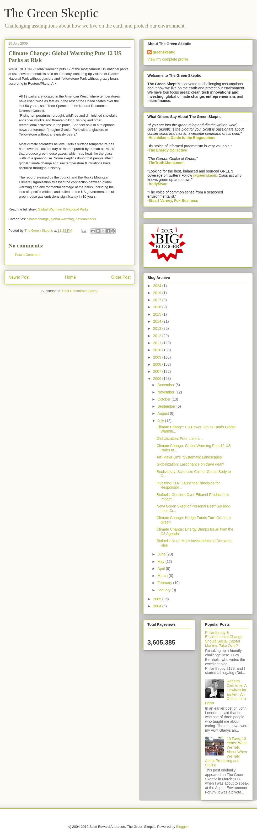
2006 (157, 378)
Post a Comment (27, 255)
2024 (157, 286)
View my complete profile (167, 59)
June (161, 554)
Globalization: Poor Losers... (180, 438)
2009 (157, 357)
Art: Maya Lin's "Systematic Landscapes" (190, 457)
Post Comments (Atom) (80, 291)
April (161, 568)
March (163, 576)
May (161, 561)
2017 (157, 300)
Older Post (121, 277)
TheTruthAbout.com (166, 163)
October (164, 399)
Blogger (182, 827)
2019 (157, 293)
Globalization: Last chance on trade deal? (190, 464)
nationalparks (86, 219)
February (165, 583)
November (166, 392)
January (164, 590)
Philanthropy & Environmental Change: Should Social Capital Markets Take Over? (224, 639)
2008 (157, 364)
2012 (157, 336)
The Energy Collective (168, 150)
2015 (157, 314)
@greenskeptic (205, 175)
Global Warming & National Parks (63, 209)
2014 (157, 321)
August (163, 413)
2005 (157, 599)
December (166, 385)
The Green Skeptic (51, 13)
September (166, 406)
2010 (157, 350)
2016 (157, 307)
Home (70, 277)
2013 (157, 328)
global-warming (62, 219)
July (161, 421)
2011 (157, 343)
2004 (157, 606)
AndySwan (158, 184)
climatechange (38, 219)
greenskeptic (164, 52)
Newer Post (19, 277)
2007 (157, 371)
